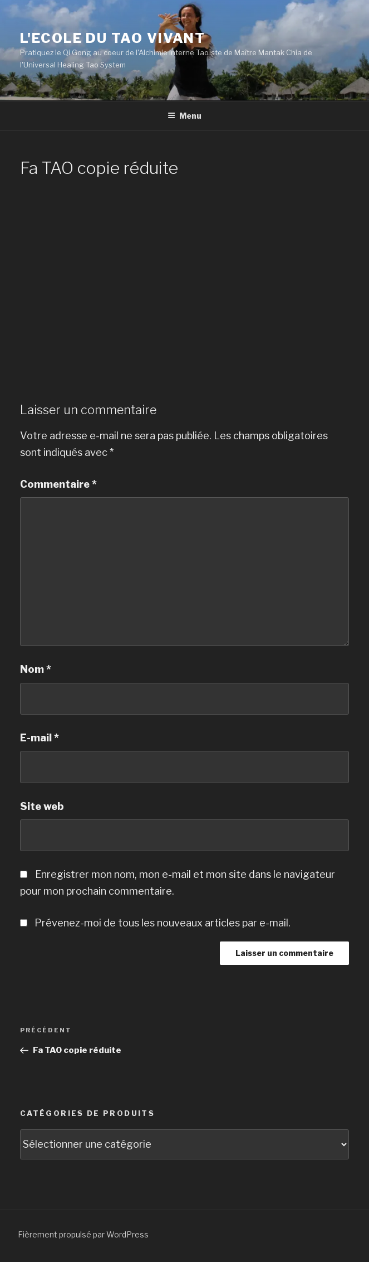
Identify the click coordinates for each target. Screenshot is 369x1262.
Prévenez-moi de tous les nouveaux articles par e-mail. (163, 923)
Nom (35, 669)
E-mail (39, 738)
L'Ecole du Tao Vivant (112, 38)
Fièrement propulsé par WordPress (83, 1234)
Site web (42, 806)
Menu (184, 115)
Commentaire (58, 484)
